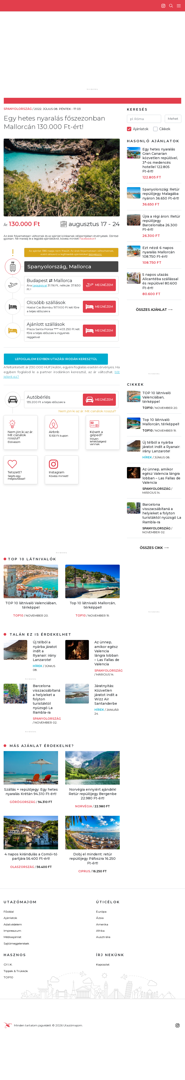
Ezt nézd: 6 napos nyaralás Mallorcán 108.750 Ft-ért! (158, 252)
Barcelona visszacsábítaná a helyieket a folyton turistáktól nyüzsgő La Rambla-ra (161, 513)
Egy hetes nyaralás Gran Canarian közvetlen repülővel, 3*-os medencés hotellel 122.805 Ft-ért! (160, 160)
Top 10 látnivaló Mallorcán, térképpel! (93, 605)
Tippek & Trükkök (16, 971)
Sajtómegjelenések (16, 943)
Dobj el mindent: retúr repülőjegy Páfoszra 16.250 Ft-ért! (92, 858)
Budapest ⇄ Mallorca (49, 280)
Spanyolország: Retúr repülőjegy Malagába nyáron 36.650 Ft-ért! (160, 193)
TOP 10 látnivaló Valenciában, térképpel (31, 605)
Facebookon (87, 238)
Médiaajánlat (12, 937)
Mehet (173, 119)
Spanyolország (108, 670)
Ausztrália (103, 937)
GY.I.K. (8, 964)
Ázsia (100, 918)
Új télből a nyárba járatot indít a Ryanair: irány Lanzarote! (161, 446)
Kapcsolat (103, 964)
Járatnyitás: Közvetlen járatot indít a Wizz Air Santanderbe (105, 695)
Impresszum (12, 930)
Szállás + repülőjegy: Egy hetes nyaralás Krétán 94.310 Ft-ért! (31, 791)
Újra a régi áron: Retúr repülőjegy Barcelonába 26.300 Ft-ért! (161, 223)
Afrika (100, 930)
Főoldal (9, 911)
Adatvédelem (13, 924)
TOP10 (18, 615)
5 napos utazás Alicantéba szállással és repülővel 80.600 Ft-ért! (160, 281)
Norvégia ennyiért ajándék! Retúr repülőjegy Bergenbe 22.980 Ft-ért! (93, 793)
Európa (101, 911)
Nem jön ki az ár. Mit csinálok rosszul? (87, 411)
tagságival (40, 285)
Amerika (102, 924)
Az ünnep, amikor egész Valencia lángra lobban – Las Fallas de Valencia (106, 653)
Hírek (38, 666)
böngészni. (95, 254)
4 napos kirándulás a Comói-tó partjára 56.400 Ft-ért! (31, 856)
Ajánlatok (10, 918)
